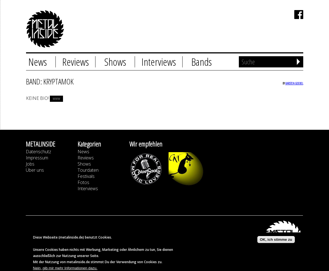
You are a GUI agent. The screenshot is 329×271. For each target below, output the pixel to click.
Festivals (86, 176)
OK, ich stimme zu (276, 242)
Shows (115, 61)
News (37, 61)
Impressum (37, 158)
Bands (201, 61)
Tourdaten (88, 170)
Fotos (83, 182)
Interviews (158, 61)
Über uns (35, 170)
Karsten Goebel (294, 83)
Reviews (75, 61)
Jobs (30, 164)
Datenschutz (38, 152)
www (56, 99)
